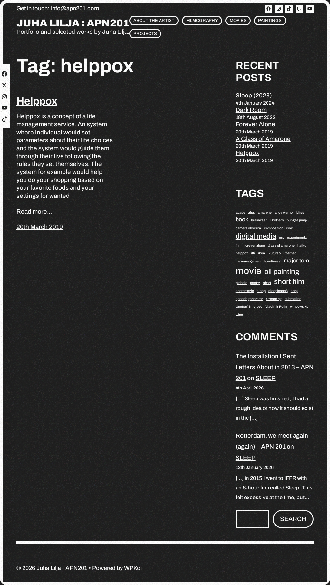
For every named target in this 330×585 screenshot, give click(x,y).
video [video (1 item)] (258, 306)
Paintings (270, 20)
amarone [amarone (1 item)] (265, 212)
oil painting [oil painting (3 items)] (281, 272)
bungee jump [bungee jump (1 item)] (297, 220)
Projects (145, 33)
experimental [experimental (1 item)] (297, 237)
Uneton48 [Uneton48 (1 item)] (243, 306)
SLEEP (266, 378)
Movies (238, 20)
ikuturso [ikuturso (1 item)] (274, 253)
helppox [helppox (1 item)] (242, 253)
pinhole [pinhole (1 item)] (241, 283)
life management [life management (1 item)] (248, 261)
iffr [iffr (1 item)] (253, 253)
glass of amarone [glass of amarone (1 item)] (281, 245)
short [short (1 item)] (267, 283)
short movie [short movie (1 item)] (245, 291)
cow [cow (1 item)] (289, 228)
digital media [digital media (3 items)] (256, 236)
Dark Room (251, 109)
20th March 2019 (39, 227)
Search (293, 519)
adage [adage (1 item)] (240, 212)
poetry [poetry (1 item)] (255, 283)
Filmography (202, 20)
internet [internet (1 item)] (290, 253)
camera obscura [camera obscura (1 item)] (248, 228)
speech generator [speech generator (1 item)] (249, 299)
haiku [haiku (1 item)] (301, 245)
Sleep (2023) (254, 95)
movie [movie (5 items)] (248, 271)
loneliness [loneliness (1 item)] (272, 261)
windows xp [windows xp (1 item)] (299, 306)
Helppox (36, 101)
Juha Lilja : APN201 (72, 23)
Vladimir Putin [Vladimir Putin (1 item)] (276, 306)
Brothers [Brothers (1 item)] (277, 220)
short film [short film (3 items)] (289, 282)
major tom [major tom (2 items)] (296, 260)
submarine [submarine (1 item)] (293, 299)
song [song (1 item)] (294, 291)
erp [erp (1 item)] (281, 237)
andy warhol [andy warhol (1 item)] (284, 212)
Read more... (34, 211)
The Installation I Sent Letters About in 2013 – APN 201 (275, 367)
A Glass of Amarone (263, 138)
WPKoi (133, 568)
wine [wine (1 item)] (239, 314)
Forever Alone (255, 124)
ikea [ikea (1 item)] (261, 253)
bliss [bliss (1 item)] (300, 212)
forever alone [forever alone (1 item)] (254, 245)
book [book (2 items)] (242, 219)
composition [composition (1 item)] (273, 228)
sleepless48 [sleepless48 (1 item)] (278, 291)
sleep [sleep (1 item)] (261, 291)
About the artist (153, 20)
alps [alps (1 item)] (251, 212)
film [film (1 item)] (238, 245)
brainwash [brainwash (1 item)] (259, 220)
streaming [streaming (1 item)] (274, 299)
